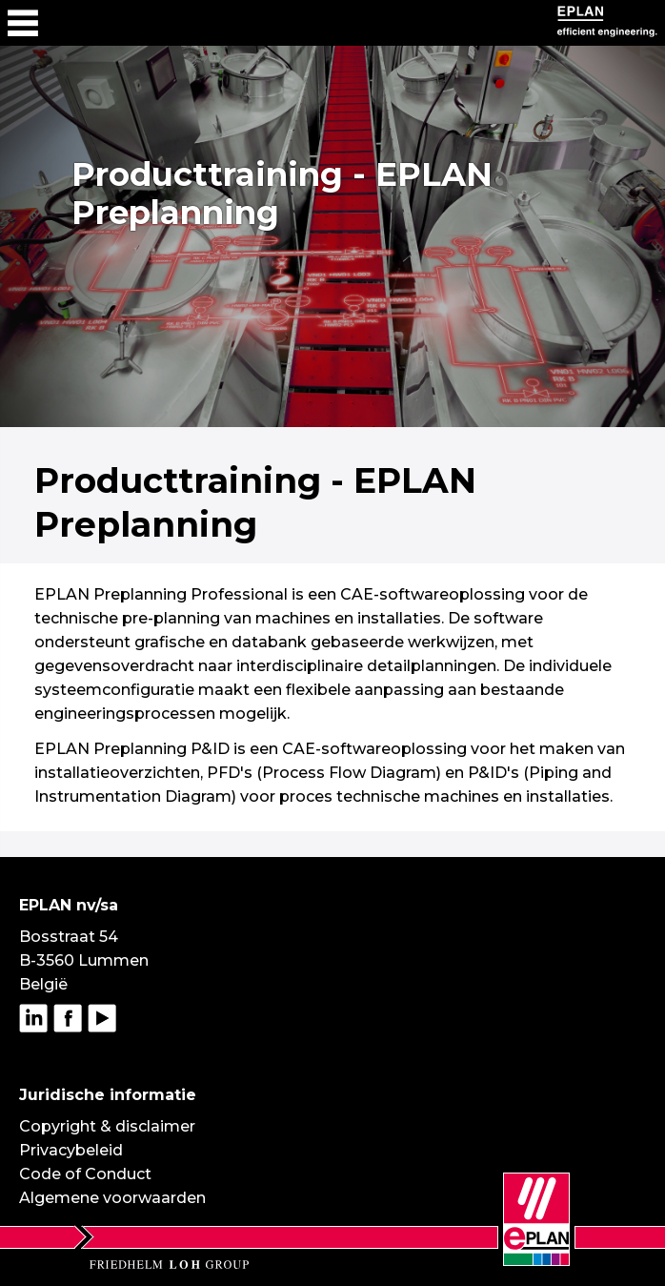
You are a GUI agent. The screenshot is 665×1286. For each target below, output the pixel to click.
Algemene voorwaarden (112, 1198)
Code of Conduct (85, 1174)
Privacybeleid (71, 1150)
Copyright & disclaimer (107, 1126)
